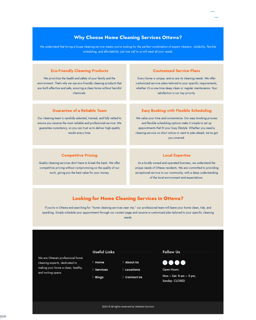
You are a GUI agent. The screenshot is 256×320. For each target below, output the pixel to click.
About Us (132, 263)
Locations (132, 271)
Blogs (99, 278)
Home (99, 263)
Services (101, 271)
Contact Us (133, 278)
